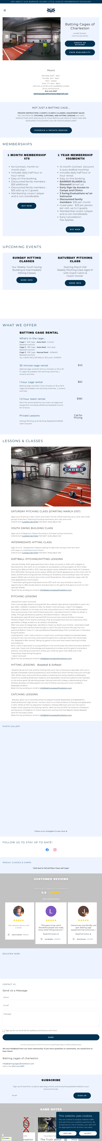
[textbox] (51, 1011)
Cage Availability (80, 52)
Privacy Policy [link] (59, 1059)
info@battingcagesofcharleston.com (56, 590)
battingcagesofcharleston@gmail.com (51, 94)
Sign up (82, 1110)
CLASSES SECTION (30, 522)
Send (51, 1051)
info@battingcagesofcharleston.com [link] (18, 1078)
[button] (10, 10)
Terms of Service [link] (72, 1059)
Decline (68, 1133)
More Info (27, 280)
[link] (51, 10)
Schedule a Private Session (51, 130)
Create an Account (80, 44)
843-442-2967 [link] (18, 1080)
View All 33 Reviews (51, 913)
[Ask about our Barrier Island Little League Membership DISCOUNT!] (51, 1)
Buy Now (27, 206)
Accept (88, 1133)
